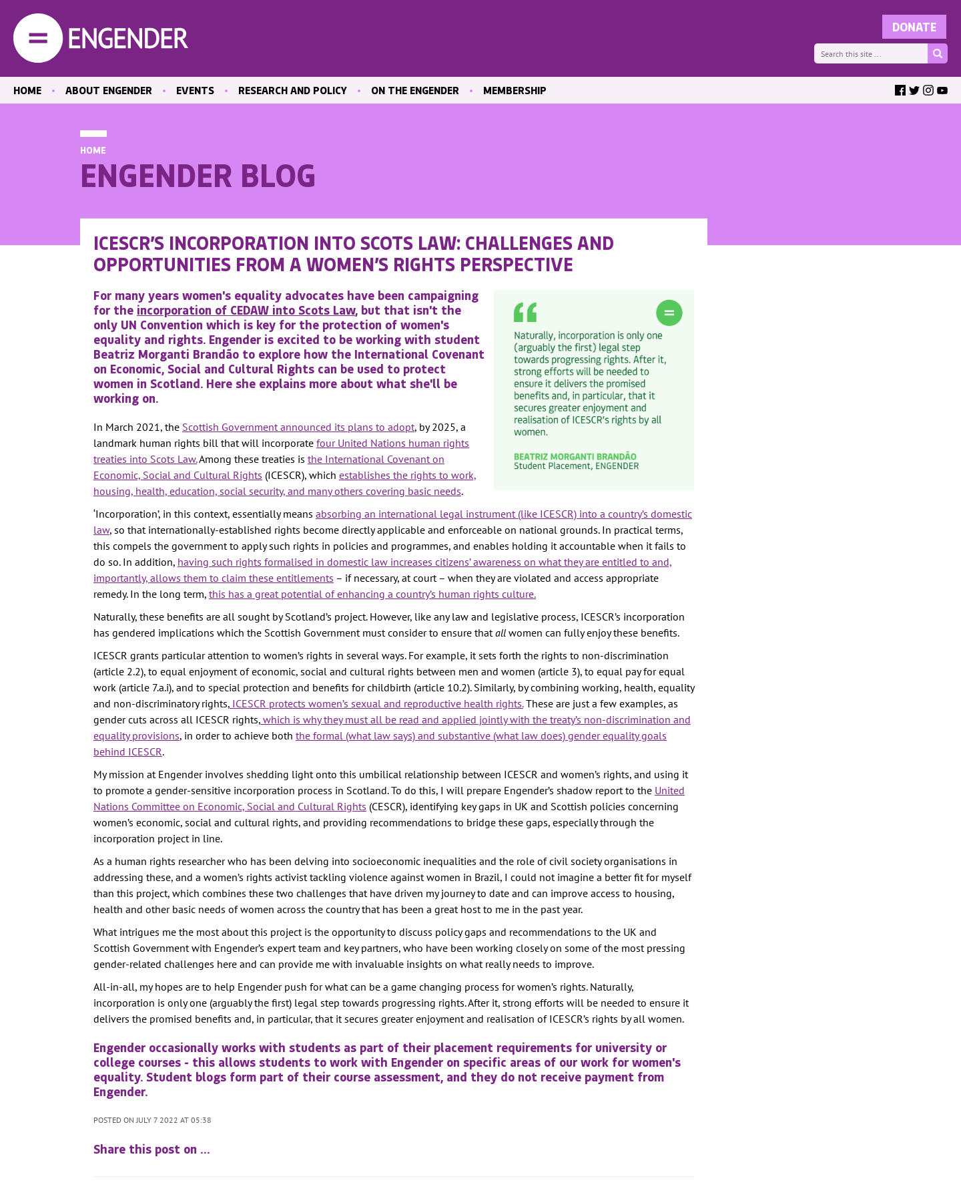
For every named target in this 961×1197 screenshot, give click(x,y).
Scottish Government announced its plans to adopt (298, 427)
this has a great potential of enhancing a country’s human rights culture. (372, 594)
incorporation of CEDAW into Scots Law (246, 310)
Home (93, 150)
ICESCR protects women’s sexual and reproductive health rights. (376, 703)
